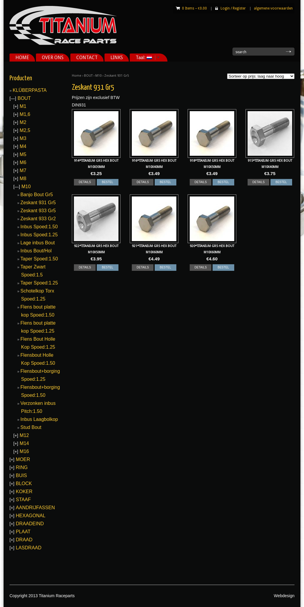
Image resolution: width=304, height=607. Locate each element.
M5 (23, 154)
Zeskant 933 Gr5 (38, 210)
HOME (22, 57)
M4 (23, 146)
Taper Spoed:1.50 (39, 258)
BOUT (88, 76)
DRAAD (24, 539)
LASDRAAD (28, 547)
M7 (23, 170)
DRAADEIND (30, 523)
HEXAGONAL (30, 515)
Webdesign (284, 595)
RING (22, 467)
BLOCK (24, 483)
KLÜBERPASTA (30, 90)
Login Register (233, 8)
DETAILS (85, 182)
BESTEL (107, 182)
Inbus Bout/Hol (36, 250)
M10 (98, 76)
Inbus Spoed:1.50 (39, 226)
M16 (24, 451)
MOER (23, 459)
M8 (23, 178)
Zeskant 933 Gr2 (38, 218)
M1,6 (25, 114)
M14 (24, 443)
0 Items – (194, 8)
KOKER (24, 491)
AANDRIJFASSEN (35, 507)
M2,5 (25, 130)
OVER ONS (53, 57)
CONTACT (87, 57)
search (240, 52)
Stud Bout (30, 427)
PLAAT (23, 531)
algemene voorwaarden (273, 8)
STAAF (23, 499)
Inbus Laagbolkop (39, 419)
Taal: (145, 57)
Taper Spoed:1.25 (39, 282)
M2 (23, 122)
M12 (24, 435)
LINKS (116, 57)
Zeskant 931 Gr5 (38, 202)
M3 (23, 138)
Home (76, 76)
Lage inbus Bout (37, 242)
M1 (23, 106)
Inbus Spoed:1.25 (39, 234)
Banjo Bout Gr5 (36, 194)
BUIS (21, 475)
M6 (23, 162)
